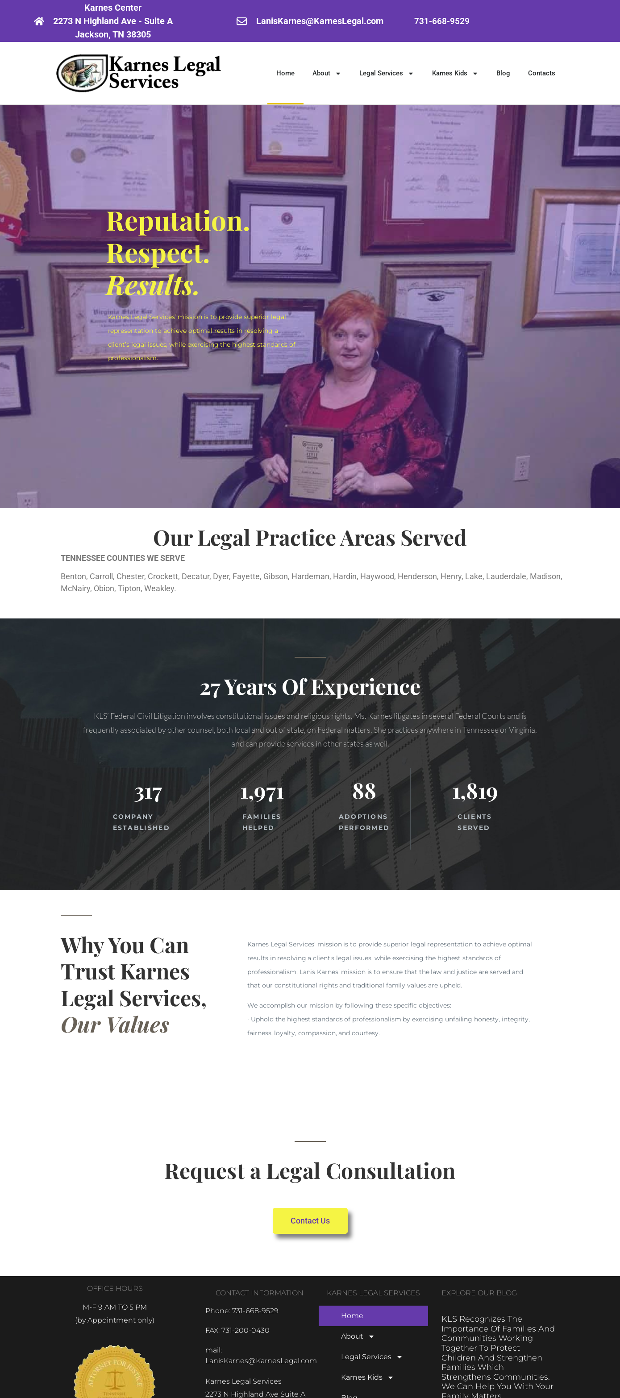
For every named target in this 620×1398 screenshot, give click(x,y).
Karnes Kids (455, 73)
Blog (503, 73)
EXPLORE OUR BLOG (479, 1293)
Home (285, 73)
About (326, 73)
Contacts (541, 73)
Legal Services (386, 73)
